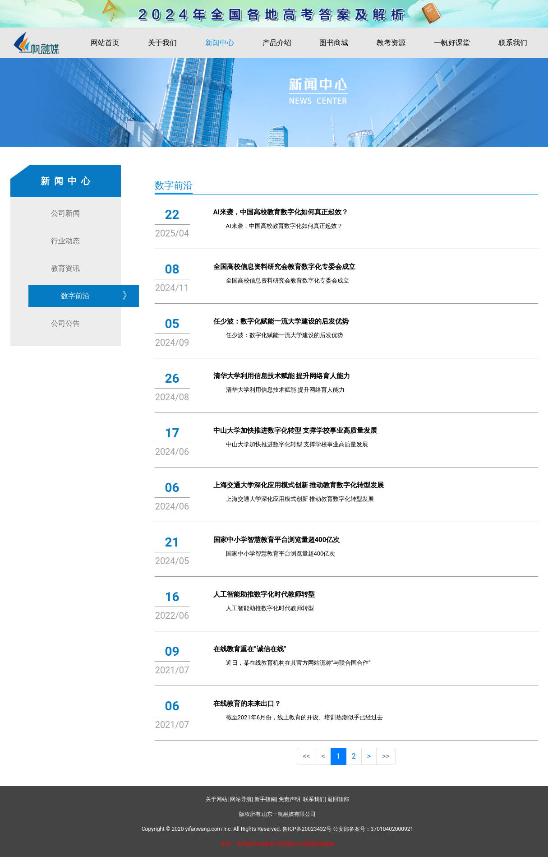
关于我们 (162, 42)
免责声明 (289, 799)
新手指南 (265, 799)
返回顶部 (338, 799)
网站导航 (241, 799)
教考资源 (391, 42)
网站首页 (105, 42)
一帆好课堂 (452, 42)
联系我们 (512, 42)
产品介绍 (276, 42)
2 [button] (354, 756)
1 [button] (338, 756)
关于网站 (216, 799)
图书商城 (333, 42)
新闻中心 (219, 42)
